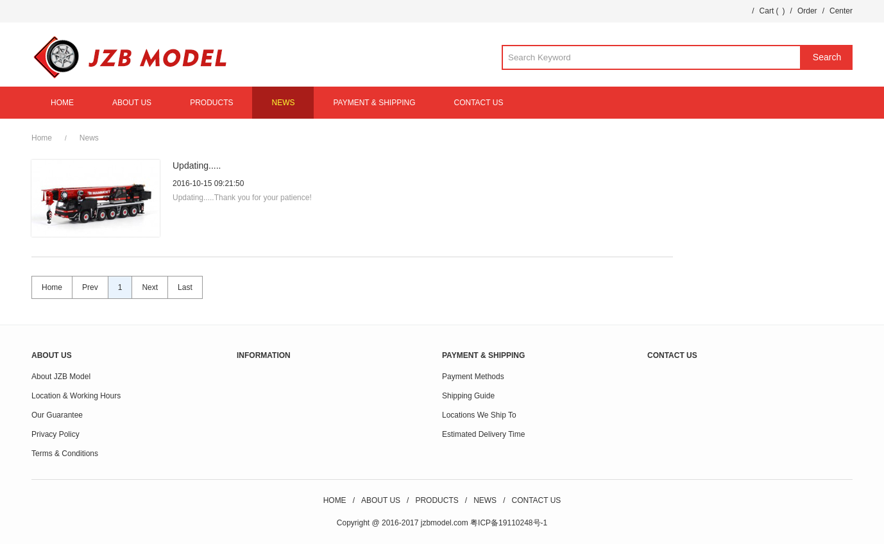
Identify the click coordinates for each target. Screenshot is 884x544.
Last (185, 287)
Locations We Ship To (479, 415)
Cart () (772, 10)
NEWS (282, 102)
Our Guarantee (57, 415)
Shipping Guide (468, 395)
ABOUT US (131, 102)
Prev (90, 287)
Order (807, 10)
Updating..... (197, 165)
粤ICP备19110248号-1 (508, 522)
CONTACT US (479, 102)
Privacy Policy (55, 434)
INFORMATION (264, 355)
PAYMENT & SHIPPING (374, 102)
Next (150, 287)
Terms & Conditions (64, 453)
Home (41, 137)
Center (841, 10)
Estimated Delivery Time (483, 434)
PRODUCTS (211, 102)
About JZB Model (60, 376)
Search (827, 57)
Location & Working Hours (76, 395)
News (89, 137)
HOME (62, 102)
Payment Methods (473, 376)
